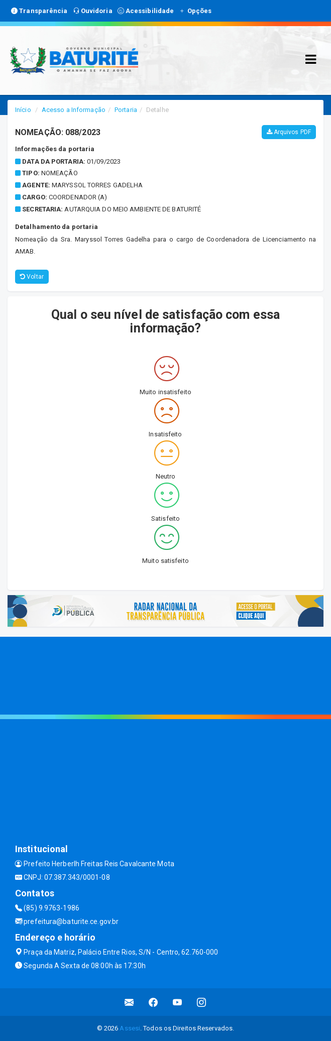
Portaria (126, 109)
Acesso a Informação (73, 109)
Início (23, 109)
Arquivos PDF (289, 132)
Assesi (130, 1028)
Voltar (32, 276)
